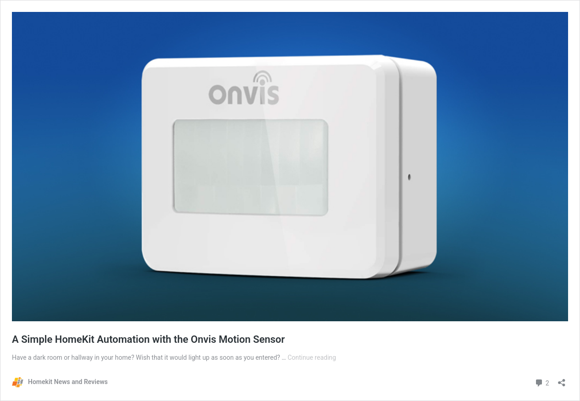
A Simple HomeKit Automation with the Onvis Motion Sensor (148, 339)
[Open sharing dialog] (561, 380)
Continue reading (311, 357)
